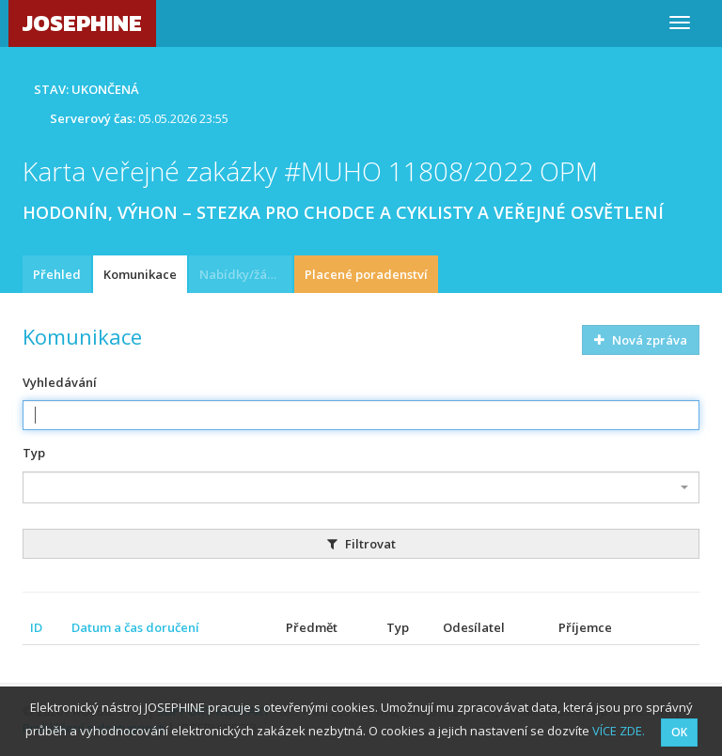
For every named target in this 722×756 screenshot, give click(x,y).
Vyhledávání (60, 382)
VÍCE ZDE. (618, 730)
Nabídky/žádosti (245, 274)
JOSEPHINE (82, 23)
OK (679, 732)
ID (36, 627)
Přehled (57, 274)
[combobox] (361, 487)
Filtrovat (361, 543)
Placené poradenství (366, 274)
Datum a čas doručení (135, 627)
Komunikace (140, 274)
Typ (34, 452)
